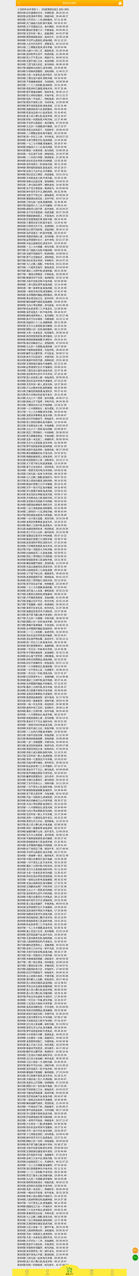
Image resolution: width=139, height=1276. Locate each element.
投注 (135, 1250)
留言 (135, 1257)
